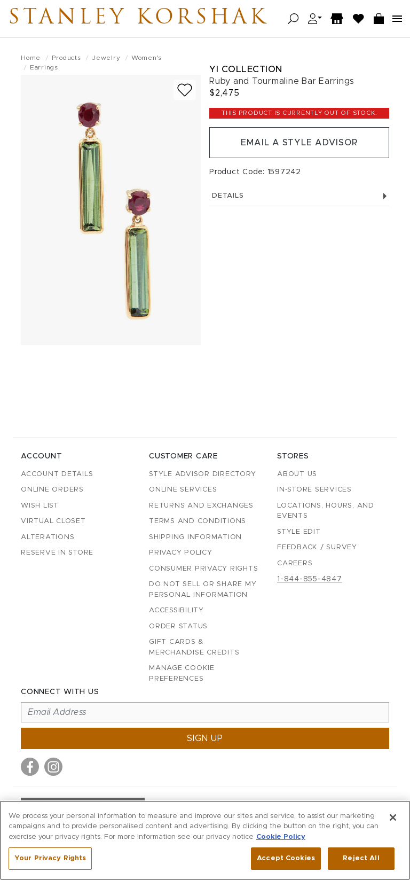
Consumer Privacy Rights (203, 568)
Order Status (178, 626)
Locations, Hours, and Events (325, 511)
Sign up (205, 738)
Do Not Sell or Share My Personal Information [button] (202, 589)
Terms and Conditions (197, 521)
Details (299, 195)
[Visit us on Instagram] (53, 767)
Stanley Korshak (138, 19)
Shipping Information (195, 537)
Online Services (183, 489)
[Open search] (293, 19)
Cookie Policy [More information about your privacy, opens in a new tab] (280, 837)
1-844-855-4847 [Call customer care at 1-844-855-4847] (309, 579)
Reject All (361, 858)
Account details (57, 474)
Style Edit (299, 531)
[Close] (393, 817)
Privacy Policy (180, 552)
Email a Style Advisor (299, 142)
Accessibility (176, 610)
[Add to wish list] (184, 90)
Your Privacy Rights (50, 858)
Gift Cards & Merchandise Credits (194, 647)
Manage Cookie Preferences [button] (182, 673)
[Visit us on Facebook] (30, 767)
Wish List (40, 505)
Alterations (47, 537)
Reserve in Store (57, 552)
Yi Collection (245, 69)
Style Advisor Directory (202, 474)
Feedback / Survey (317, 547)
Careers (294, 563)
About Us (297, 474)
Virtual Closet (53, 521)
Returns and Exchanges (201, 505)
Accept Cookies (286, 858)
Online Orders (52, 489)
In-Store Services (314, 489)
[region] (205, 840)
